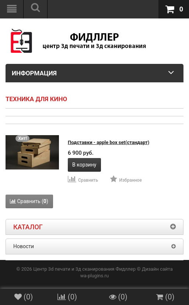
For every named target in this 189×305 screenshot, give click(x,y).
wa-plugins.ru (94, 275)
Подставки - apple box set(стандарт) (108, 142)
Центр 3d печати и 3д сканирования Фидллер (84, 269)
